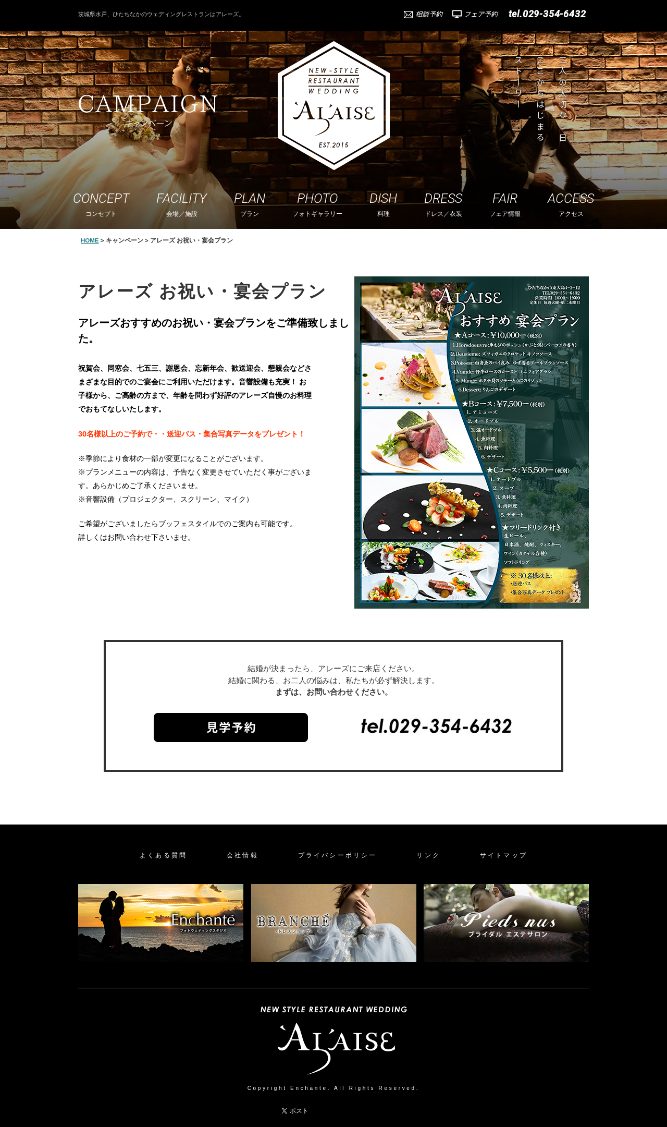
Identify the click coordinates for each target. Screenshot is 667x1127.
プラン (249, 203)
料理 (383, 203)
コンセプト (101, 203)
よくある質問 (163, 855)
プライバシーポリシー (337, 855)
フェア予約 (481, 14)
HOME (90, 240)
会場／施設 (181, 203)
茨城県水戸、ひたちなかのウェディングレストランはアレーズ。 (161, 14)
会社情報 (242, 855)
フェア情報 (505, 203)
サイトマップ (503, 855)
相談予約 (428, 14)
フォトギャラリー (317, 203)
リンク (428, 855)
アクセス (571, 203)
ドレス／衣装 (443, 203)
